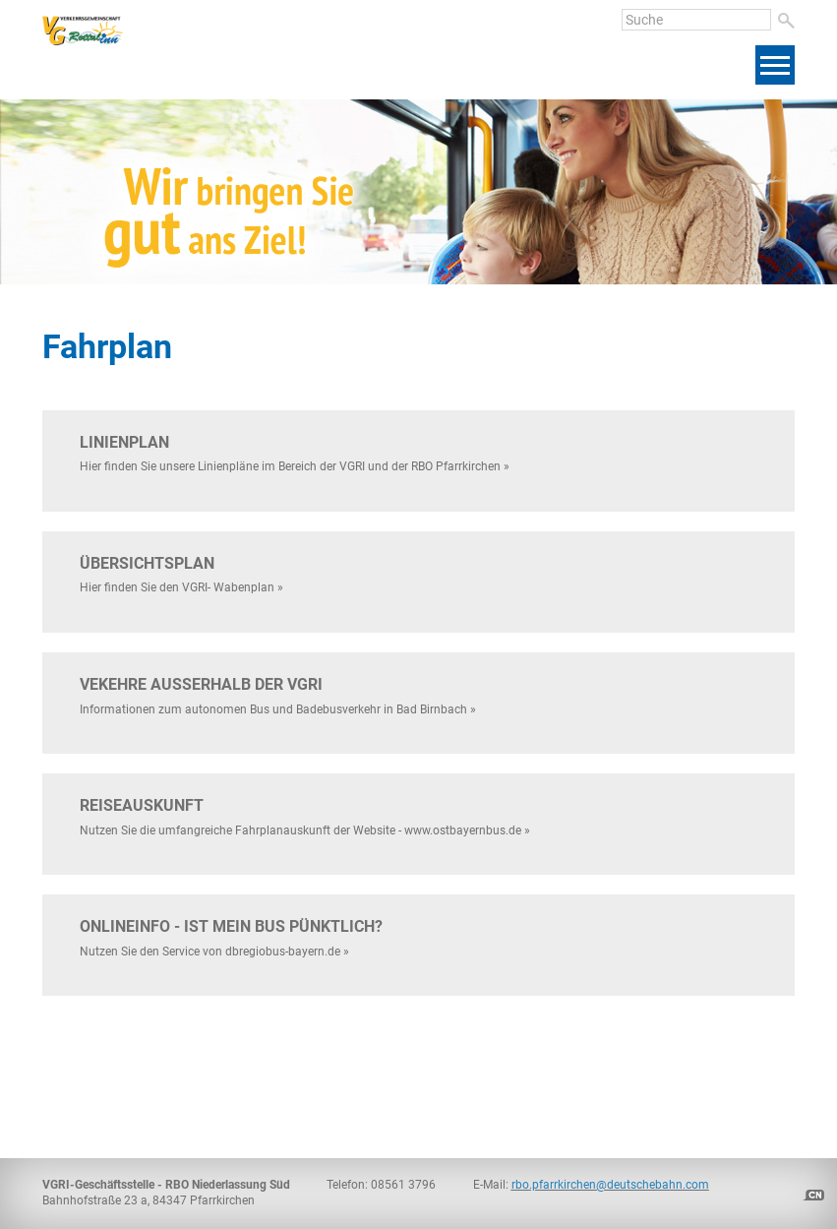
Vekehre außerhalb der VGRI (201, 684)
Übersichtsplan (147, 563)
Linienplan (124, 442)
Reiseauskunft (142, 805)
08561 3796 (403, 1185)
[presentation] (709, 242)
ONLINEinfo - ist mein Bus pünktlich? (231, 926)
